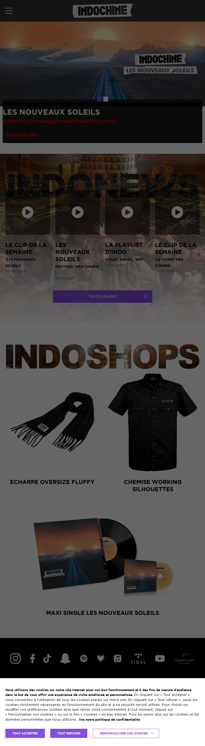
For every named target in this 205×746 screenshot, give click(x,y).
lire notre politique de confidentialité (109, 719)
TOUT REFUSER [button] (68, 733)
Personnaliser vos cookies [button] (124, 733)
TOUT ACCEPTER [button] (25, 733)
